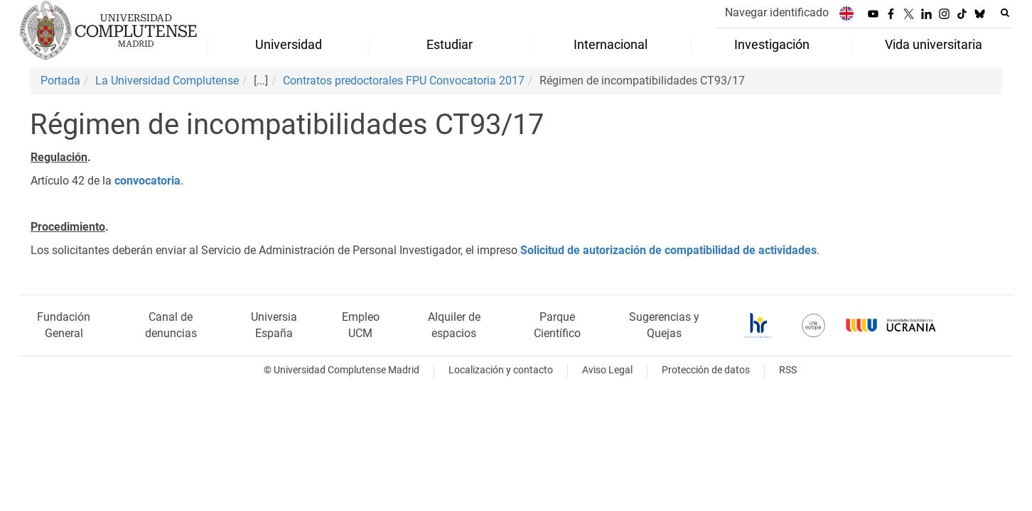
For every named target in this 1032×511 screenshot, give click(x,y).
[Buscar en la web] (1005, 13)
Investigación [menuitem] (772, 45)
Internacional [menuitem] (610, 45)
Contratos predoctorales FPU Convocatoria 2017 (404, 80)
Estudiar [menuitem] (449, 45)
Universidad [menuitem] (288, 45)
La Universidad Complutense (167, 80)
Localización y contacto (500, 370)
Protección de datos (706, 370)
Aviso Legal (607, 370)
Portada (60, 80)
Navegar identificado (777, 12)
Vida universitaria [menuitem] (933, 45)
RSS (788, 370)
